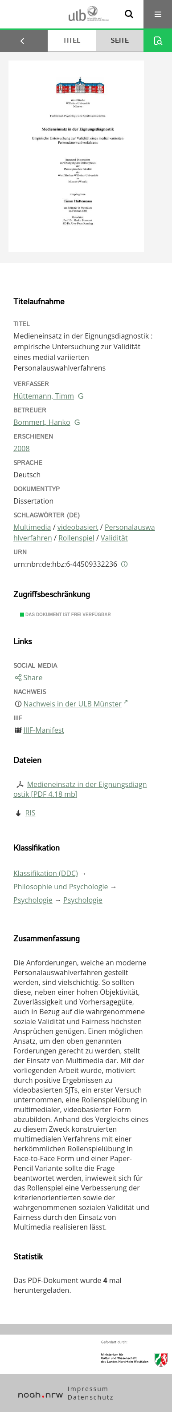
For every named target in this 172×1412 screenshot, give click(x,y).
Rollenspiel (76, 538)
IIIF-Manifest (43, 730)
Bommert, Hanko (41, 422)
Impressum (88, 1388)
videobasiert (77, 527)
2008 (21, 448)
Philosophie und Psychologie (60, 887)
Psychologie (33, 900)
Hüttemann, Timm (43, 396)
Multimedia (32, 527)
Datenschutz (91, 1397)
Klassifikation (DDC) (45, 873)
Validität (114, 538)
